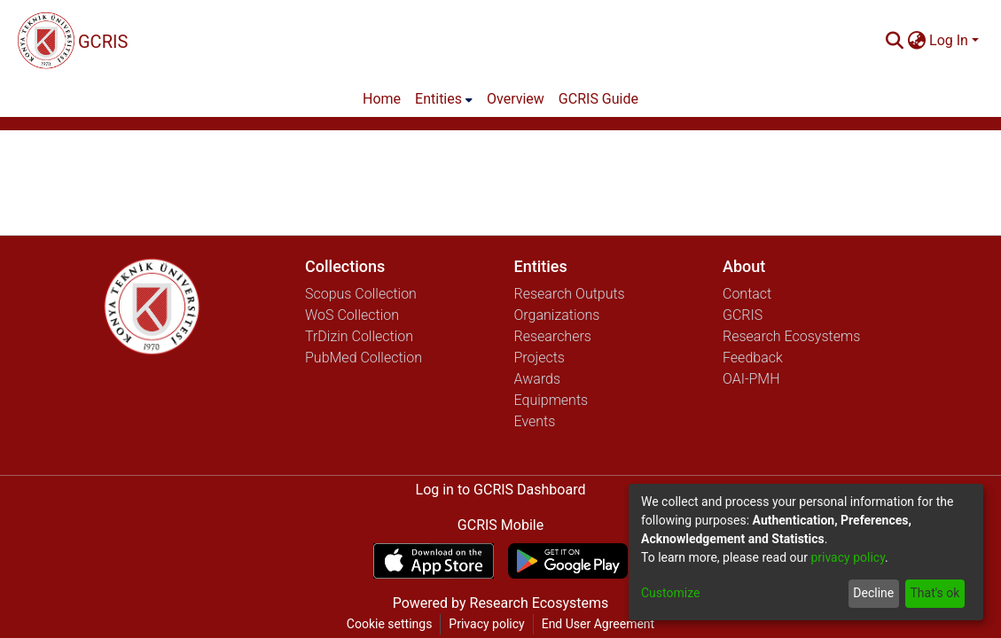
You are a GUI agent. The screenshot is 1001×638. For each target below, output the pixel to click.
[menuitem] (916, 40)
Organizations (557, 315)
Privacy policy (486, 624)
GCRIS (742, 315)
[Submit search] (894, 40)
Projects (539, 357)
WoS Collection (352, 315)
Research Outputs (569, 293)
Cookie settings (390, 624)
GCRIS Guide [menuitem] (598, 98)
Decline (873, 593)
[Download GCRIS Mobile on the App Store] (433, 561)
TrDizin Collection (359, 336)
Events (535, 421)
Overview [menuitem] (515, 98)
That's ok (934, 593)
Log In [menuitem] (948, 40)
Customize (670, 593)
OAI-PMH (751, 378)
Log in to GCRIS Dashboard (501, 489)
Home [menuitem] (382, 98)
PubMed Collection (363, 357)
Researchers (552, 336)
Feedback (753, 357)
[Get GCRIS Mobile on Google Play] (568, 561)
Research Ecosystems (791, 336)
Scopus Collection (361, 293)
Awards (537, 378)
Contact (747, 293)
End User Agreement (598, 624)
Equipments (551, 400)
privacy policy (847, 557)
